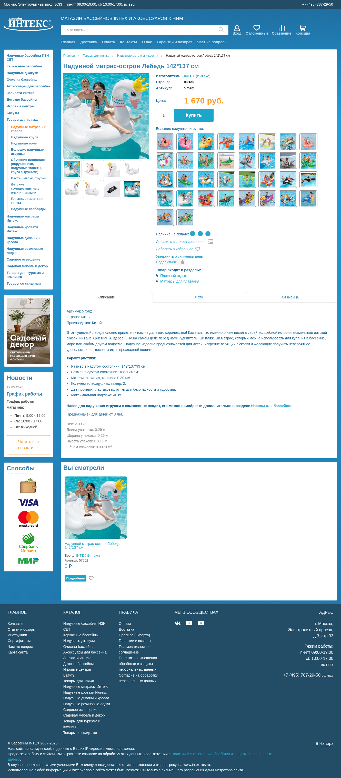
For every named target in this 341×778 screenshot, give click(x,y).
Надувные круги (24, 137)
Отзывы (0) (291, 297)
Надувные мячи (24, 143)
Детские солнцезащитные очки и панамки (25, 188)
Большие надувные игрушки (27, 151)
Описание (106, 297)
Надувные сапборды (28, 209)
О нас (147, 42)
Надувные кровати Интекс (22, 229)
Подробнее (75, 578)
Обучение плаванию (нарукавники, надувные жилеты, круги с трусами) (28, 166)
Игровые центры (21, 106)
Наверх (324, 743)
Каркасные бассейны (24, 66)
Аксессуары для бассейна (28, 86)
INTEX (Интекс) (197, 76)
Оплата (108, 42)
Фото (199, 297)
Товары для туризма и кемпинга (25, 275)
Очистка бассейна (22, 79)
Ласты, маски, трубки (28, 178)
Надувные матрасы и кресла (28, 129)
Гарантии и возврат (174, 42)
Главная (68, 42)
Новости (20, 377)
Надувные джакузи (22, 73)
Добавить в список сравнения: (181, 242)
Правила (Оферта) (134, 635)
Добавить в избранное (174, 249)
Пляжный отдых (173, 276)
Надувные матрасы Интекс (23, 218)
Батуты (13, 113)
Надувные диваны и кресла (24, 240)
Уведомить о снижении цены (180, 256)
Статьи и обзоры (21, 629)
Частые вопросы (212, 42)
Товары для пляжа (22, 119)
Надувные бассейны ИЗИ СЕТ (28, 57)
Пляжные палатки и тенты (27, 201)
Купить (194, 115)
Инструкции (17, 635)
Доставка (88, 42)
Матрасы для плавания (179, 281)
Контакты (128, 42)
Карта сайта (18, 652)
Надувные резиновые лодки (25, 251)
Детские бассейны (22, 99)
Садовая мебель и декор (27, 266)
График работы (24, 394)
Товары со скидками (24, 283)
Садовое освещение (23, 259)
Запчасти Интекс (20, 93)
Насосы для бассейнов (272, 406)
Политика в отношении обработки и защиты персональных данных (138, 663)
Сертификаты (19, 641)
